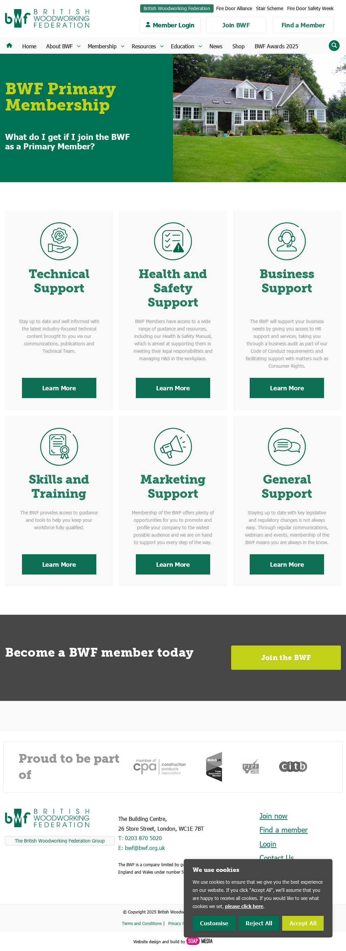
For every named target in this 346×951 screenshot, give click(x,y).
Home (29, 46)
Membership (102, 46)
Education (182, 46)
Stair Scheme (269, 8)
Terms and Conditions (142, 923)
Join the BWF (286, 657)
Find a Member (303, 25)
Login (268, 843)
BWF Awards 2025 (276, 46)
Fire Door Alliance (234, 8)
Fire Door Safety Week (310, 8)
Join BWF (235, 25)
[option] (159, 766)
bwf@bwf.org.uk (145, 848)
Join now (274, 815)
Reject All (259, 923)
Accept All (303, 923)
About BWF (59, 46)
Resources (144, 46)
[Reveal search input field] (334, 45)
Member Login (174, 25)
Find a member (284, 829)
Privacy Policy (180, 923)
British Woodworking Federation (177, 8)
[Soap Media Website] (199, 941)
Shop (238, 46)
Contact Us (277, 857)
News (215, 46)
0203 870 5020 (143, 838)
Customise (214, 923)
